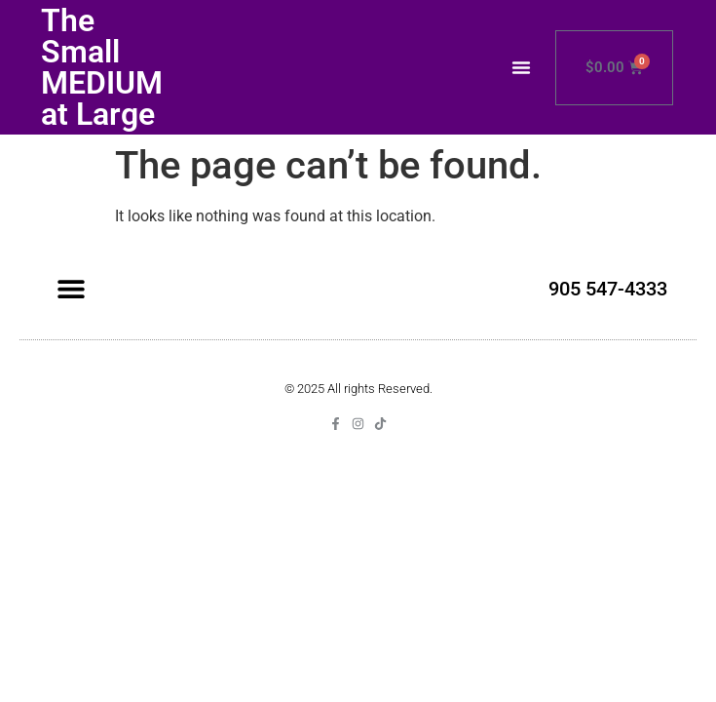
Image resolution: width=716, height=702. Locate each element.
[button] (521, 67)
